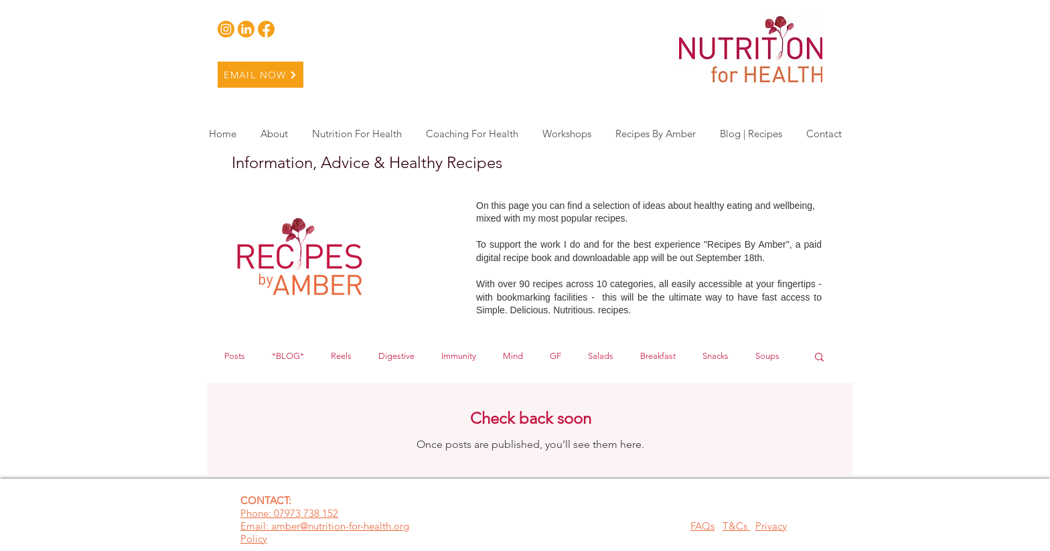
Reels (341, 356)
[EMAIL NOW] (260, 75)
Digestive (396, 356)
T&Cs (736, 526)
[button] (819, 358)
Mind (513, 356)
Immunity (458, 356)
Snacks (715, 356)
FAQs (702, 526)
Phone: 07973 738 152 (289, 513)
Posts (234, 356)
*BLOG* (288, 356)
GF (555, 356)
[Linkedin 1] (246, 29)
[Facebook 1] (266, 29)
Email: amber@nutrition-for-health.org (324, 526)
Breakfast (658, 356)
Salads (600, 356)
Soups (767, 356)
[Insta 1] (226, 29)
